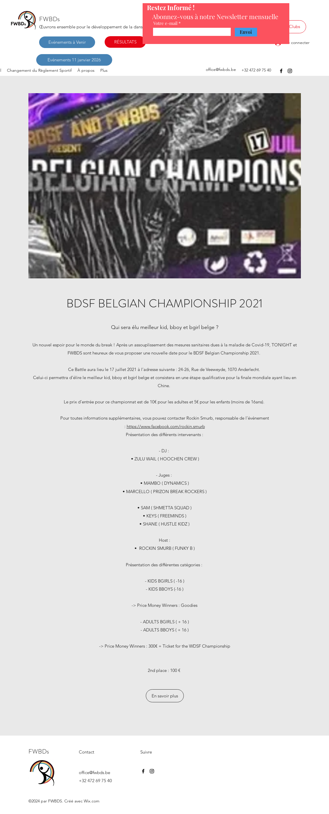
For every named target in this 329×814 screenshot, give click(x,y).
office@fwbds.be (221, 69)
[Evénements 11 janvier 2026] (74, 60)
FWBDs (49, 18)
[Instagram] (290, 71)
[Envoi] (246, 32)
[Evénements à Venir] (67, 42)
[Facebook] (281, 71)
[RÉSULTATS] (125, 42)
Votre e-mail (165, 23)
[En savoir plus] (165, 695)
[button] (164, 185)
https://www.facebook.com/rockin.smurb (166, 426)
